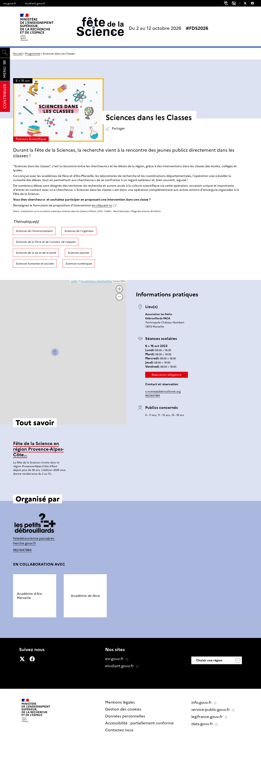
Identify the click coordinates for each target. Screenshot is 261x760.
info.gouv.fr (202, 702)
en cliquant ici (102, 205)
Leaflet (74, 281)
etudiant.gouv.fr (35, 3)
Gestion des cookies (123, 709)
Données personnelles (125, 716)
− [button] (119, 295)
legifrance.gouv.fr (207, 716)
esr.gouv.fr (9, 3)
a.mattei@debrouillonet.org (163, 391)
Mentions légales (120, 702)
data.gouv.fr (202, 724)
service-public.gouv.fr (211, 709)
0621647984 (152, 395)
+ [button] (119, 287)
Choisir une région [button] (208, 660)
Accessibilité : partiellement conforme (139, 723)
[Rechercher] (5, 53)
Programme (32, 53)
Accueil (17, 53)
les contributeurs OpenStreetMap (96, 281)
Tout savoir (126, 488)
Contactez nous (119, 730)
